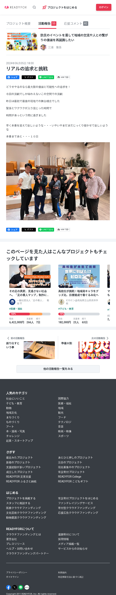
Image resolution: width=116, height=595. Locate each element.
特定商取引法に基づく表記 (70, 577)
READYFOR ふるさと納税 (21, 481)
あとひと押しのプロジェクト (75, 457)
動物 (9, 408)
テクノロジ (64, 422)
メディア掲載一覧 (68, 543)
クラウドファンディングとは (23, 534)
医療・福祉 (65, 403)
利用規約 (62, 572)
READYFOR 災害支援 (18, 476)
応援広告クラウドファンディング (78, 512)
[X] (14, 587)
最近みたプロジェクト (19, 457)
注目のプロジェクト (70, 462)
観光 (60, 412)
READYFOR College (69, 476)
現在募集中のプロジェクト (74, 467)
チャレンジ (13, 436)
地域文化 (11, 412)
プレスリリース (15, 543)
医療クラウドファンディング (23, 507)
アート (10, 426)
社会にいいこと (15, 398)
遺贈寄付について (69, 534)
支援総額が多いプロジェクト (23, 467)
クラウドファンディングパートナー (27, 553)
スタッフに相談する (18, 503)
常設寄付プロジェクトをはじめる (78, 498)
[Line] (20, 587)
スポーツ (63, 436)
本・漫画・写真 (15, 431)
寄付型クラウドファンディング (76, 507)
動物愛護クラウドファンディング (26, 517)
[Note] (27, 587)
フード (62, 417)
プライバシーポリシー (16, 572)
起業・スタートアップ (19, 440)
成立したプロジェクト (19, 472)
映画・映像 (65, 431)
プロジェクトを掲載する (21, 498)
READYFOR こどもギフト (73, 481)
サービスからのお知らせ (73, 548)
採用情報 (63, 539)
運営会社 (11, 539)
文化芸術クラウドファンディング (26, 512)
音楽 (60, 426)
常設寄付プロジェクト (71, 472)
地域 (60, 408)
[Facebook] (8, 587)
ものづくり (13, 422)
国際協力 (63, 398)
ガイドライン (12, 577)
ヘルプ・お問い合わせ (19, 548)
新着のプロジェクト (18, 462)
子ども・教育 (14, 403)
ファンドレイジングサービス (75, 503)
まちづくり (13, 417)
